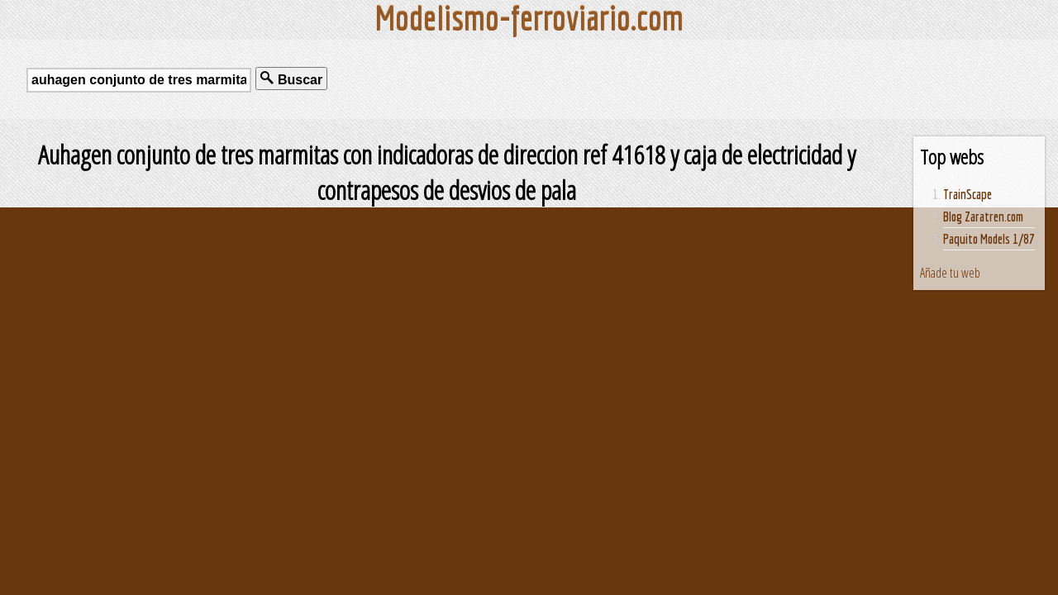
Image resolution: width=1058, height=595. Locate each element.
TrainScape (967, 194)
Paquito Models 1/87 (989, 238)
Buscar (291, 79)
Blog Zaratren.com (983, 216)
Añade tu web (950, 273)
